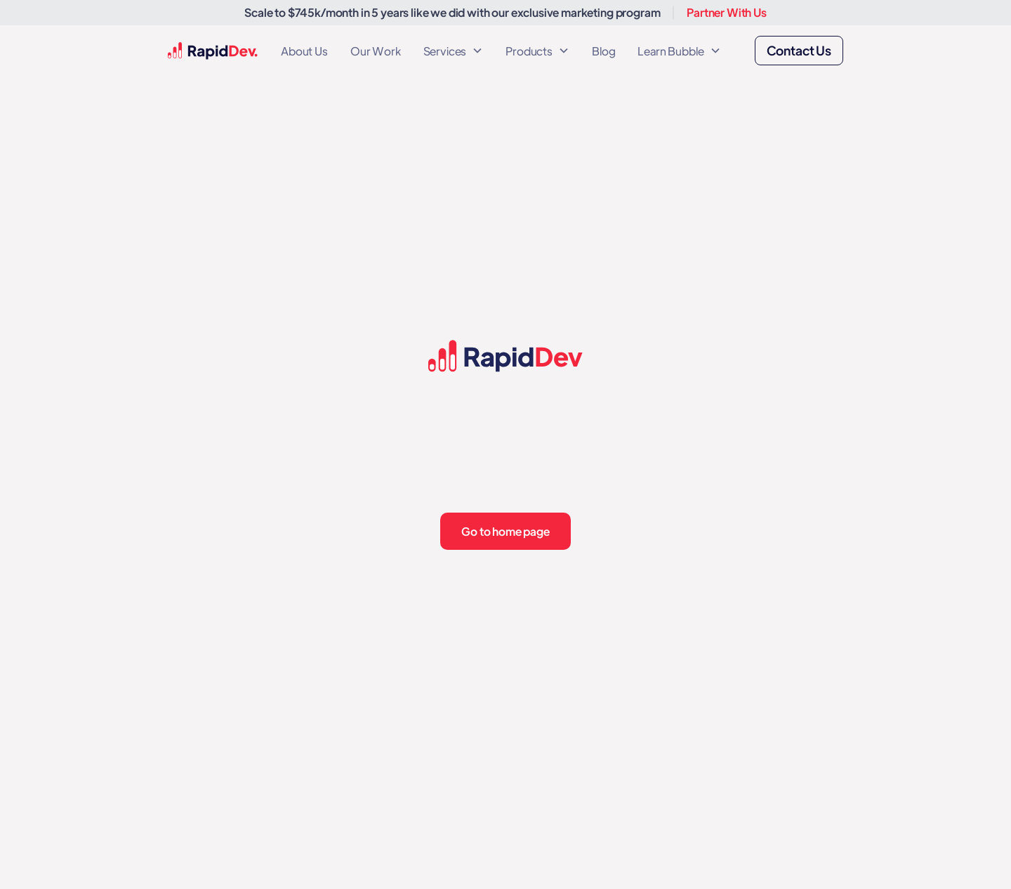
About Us (304, 51)
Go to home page (505, 531)
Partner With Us (727, 12)
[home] (213, 51)
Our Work (375, 51)
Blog (603, 51)
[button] (453, 51)
